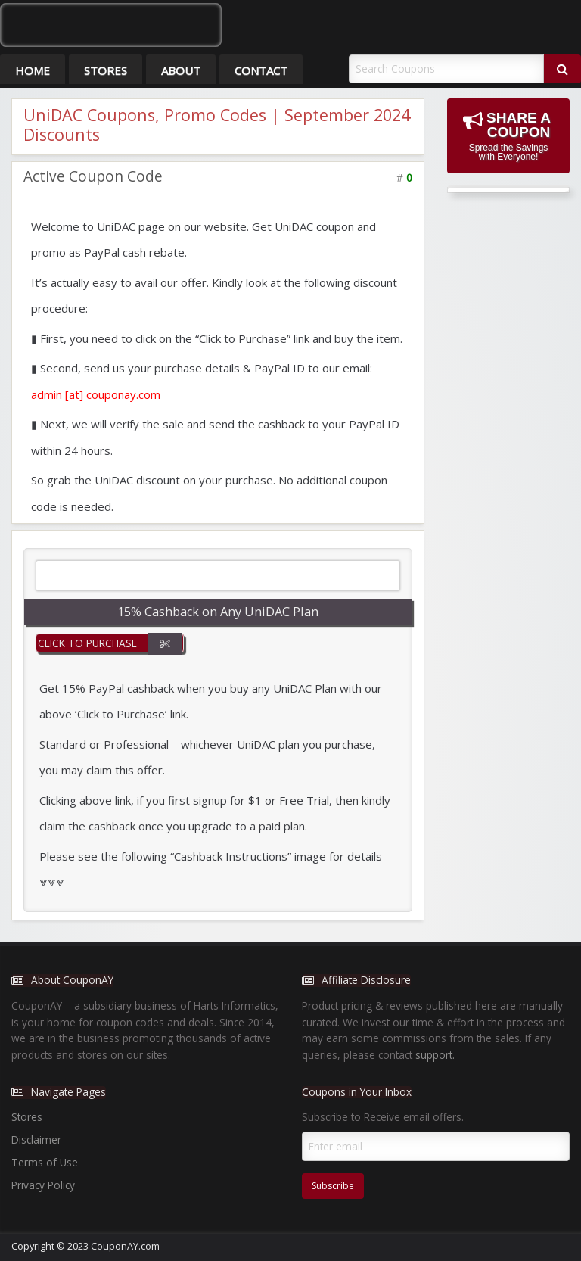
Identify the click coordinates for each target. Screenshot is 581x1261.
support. (435, 1055)
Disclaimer (36, 1139)
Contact (261, 70)
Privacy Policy (43, 1185)
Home (32, 70)
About (180, 70)
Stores (105, 70)
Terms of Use (44, 1162)
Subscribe (333, 1185)
